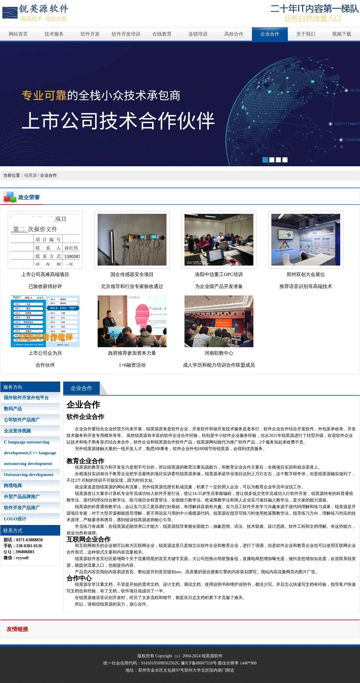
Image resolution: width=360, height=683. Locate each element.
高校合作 (233, 33)
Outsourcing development (28, 474)
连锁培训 (198, 33)
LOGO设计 (15, 518)
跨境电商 (13, 485)
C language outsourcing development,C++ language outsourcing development (30, 453)
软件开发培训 (126, 33)
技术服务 (54, 33)
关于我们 (305, 33)
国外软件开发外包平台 (26, 397)
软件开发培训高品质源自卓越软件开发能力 (180, 105)
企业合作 (269, 33)
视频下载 (341, 33)
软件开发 (90, 33)
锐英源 (30, 175)
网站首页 (18, 33)
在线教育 (162, 33)
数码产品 (13, 408)
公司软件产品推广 (22, 419)
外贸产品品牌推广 (22, 496)
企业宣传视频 (17, 431)
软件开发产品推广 (22, 507)
